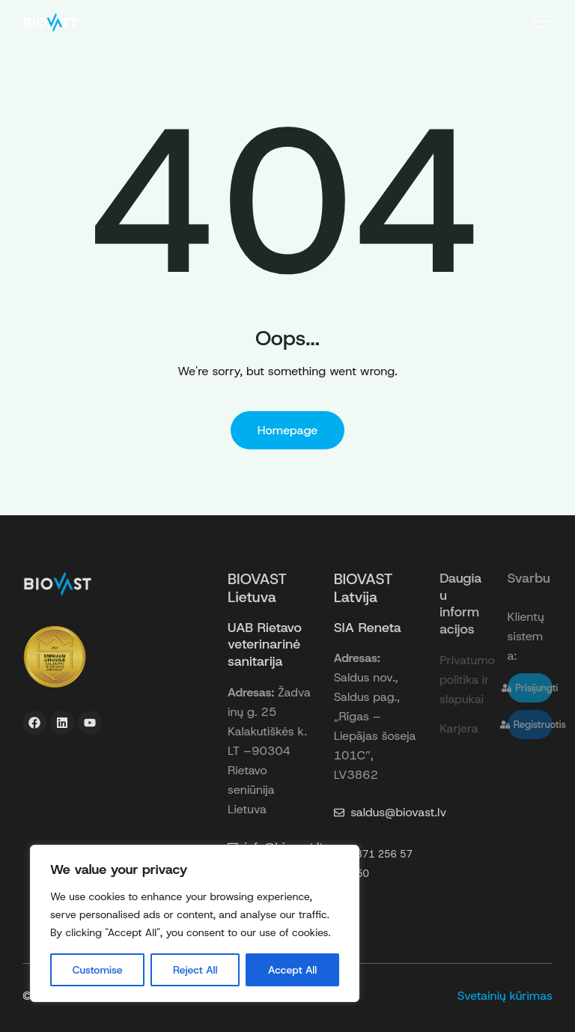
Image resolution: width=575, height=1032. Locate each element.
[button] (542, 21)
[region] (194, 923)
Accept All (292, 970)
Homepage (288, 430)
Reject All (195, 970)
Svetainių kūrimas (505, 996)
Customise (98, 970)
